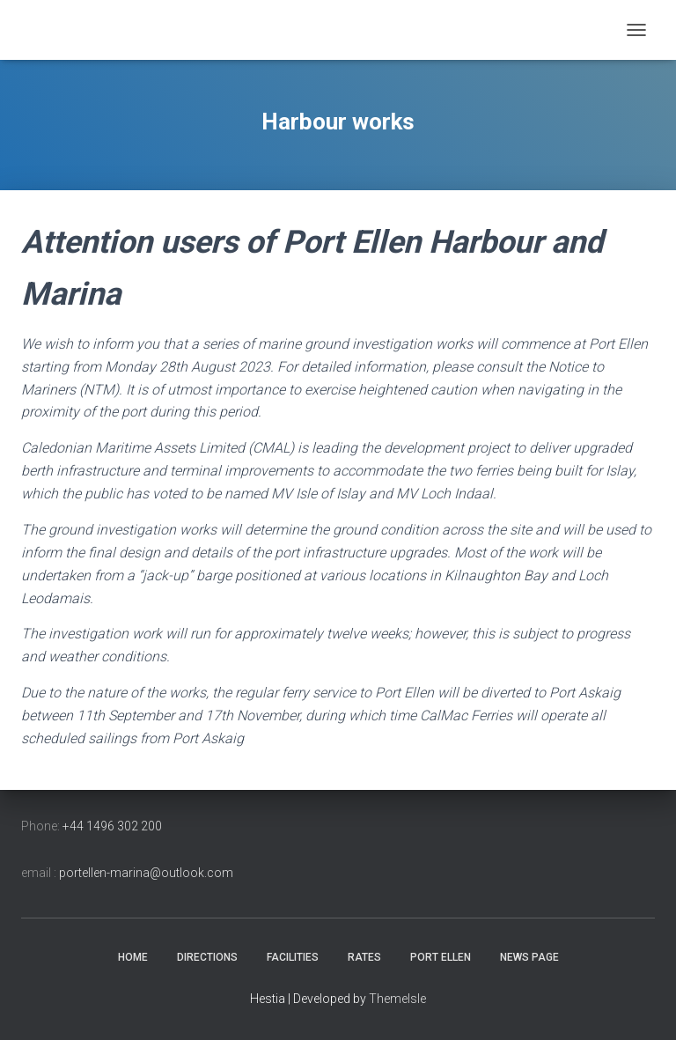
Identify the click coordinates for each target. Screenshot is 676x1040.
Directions (207, 957)
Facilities (293, 957)
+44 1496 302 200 (112, 826)
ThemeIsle (397, 999)
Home (133, 957)
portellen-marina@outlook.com (146, 873)
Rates (364, 957)
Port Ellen (440, 957)
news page (529, 957)
